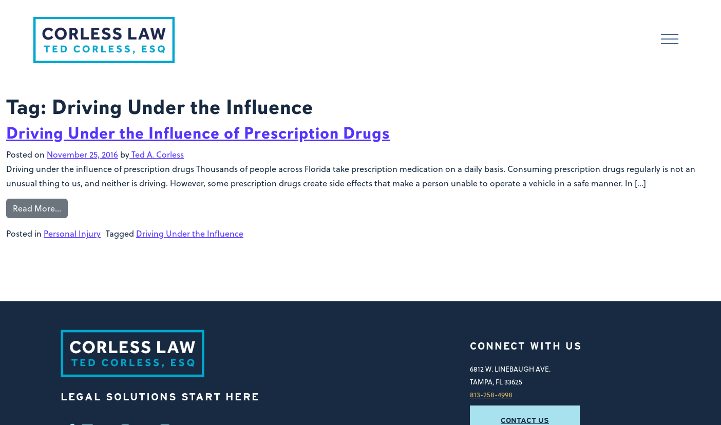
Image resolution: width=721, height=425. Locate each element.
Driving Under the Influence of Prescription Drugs (198, 133)
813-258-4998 (491, 394)
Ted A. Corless (156, 154)
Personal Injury (72, 233)
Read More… (37, 208)
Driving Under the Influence (189, 233)
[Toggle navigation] (669, 40)
